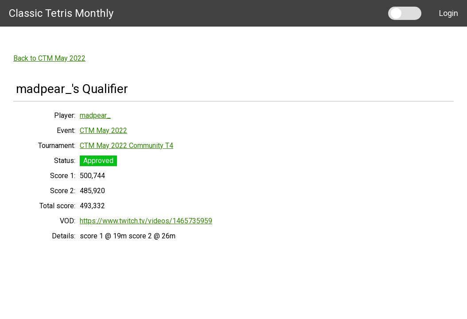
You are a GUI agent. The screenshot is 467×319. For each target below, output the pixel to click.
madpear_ (95, 115)
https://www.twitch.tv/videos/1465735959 (146, 221)
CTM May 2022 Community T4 (126, 145)
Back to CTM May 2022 (49, 58)
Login (448, 13)
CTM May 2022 (103, 130)
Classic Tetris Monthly (61, 13)
